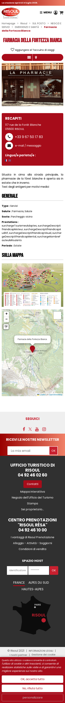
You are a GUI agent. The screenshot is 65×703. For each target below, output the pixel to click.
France (19, 582)
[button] (61, 12)
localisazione (36, 57)
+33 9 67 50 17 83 (29, 136)
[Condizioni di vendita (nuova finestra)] (32, 549)
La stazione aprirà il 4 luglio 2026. (20, 2)
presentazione (29, 57)
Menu (48, 12)
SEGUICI (32, 418)
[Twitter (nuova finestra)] (30, 429)
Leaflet (41, 395)
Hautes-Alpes (33, 589)
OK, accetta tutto (33, 679)
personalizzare (33, 698)
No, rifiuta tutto (32, 688)
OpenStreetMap (55, 395)
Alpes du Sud (38, 582)
